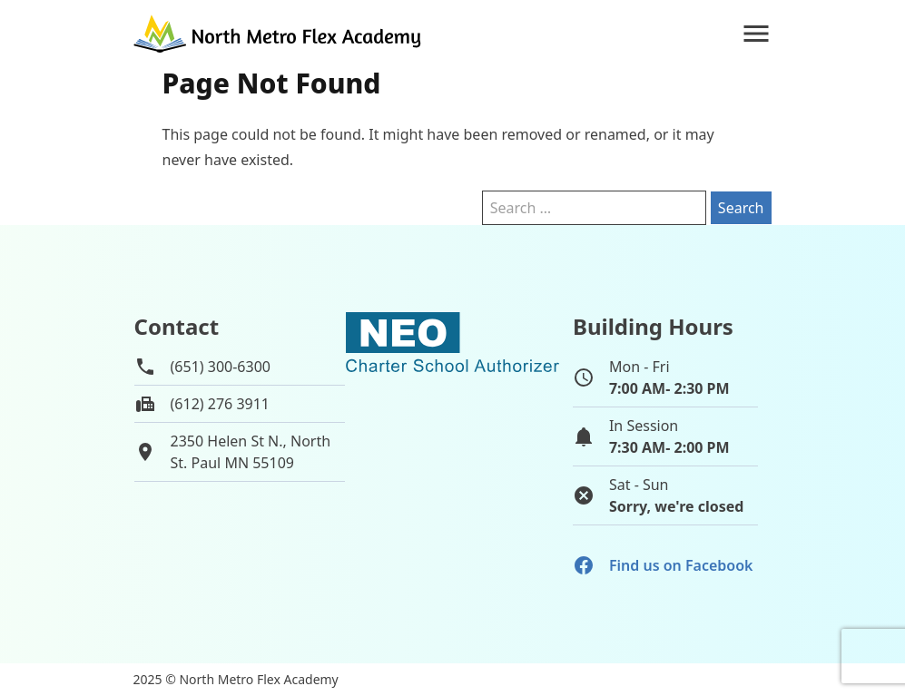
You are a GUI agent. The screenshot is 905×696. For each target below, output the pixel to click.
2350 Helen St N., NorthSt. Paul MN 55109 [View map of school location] (251, 452)
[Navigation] (756, 33)
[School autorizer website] (452, 422)
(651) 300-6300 (221, 367)
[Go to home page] (278, 34)
